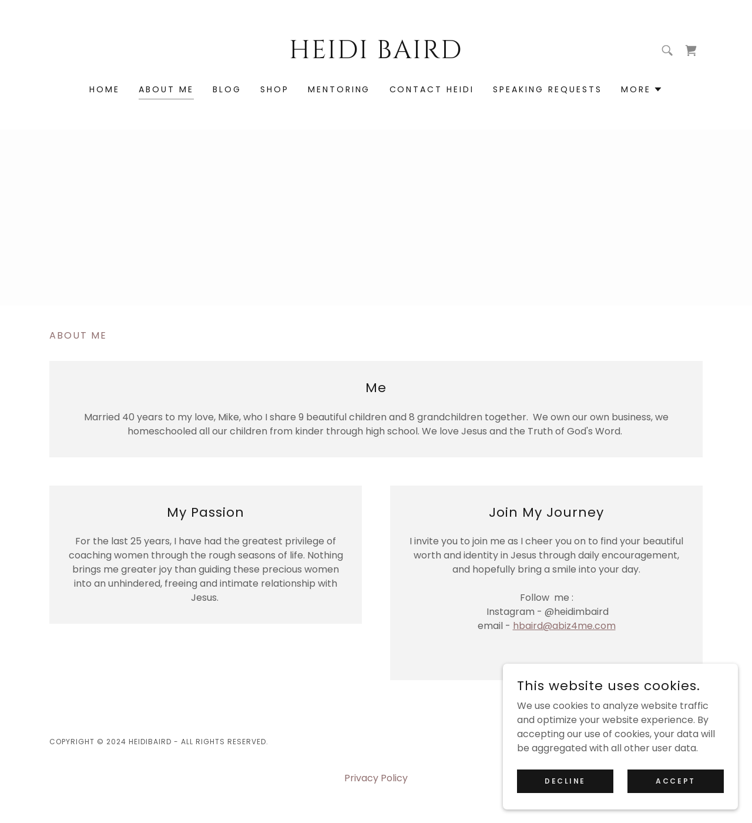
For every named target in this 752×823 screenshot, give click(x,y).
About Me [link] (166, 89)
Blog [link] (227, 89)
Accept (675, 780)
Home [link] (104, 89)
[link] (376, 55)
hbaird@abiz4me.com (564, 626)
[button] (642, 89)
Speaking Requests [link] (547, 89)
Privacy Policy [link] (376, 778)
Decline (565, 780)
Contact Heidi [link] (432, 89)
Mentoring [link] (339, 89)
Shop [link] (274, 89)
